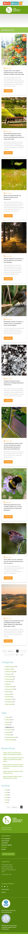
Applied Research (10, 666)
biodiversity (8, 727)
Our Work (4, 843)
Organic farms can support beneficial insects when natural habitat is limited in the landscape (14, 72)
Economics (8, 674)
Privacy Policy (5, 889)
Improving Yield (9, 689)
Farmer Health (9, 679)
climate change (9, 739)
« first (4, 651)
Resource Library (6, 845)
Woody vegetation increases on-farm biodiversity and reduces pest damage (14, 260)
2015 (6, 792)
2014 (6, 795)
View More (8, 90)
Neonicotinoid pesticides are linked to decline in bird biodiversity (12, 197)
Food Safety (8, 681)
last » (22, 654)
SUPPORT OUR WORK (8, 854)
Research (4, 847)
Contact (22, 1)
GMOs (7, 684)
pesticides (8, 719)
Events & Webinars (13, 1)
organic (7, 722)
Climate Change (9, 671)
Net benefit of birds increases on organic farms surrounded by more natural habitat (13, 323)
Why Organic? (5, 838)
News (5, 1)
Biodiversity (8, 669)
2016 (6, 790)
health (7, 724)
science (7, 717)
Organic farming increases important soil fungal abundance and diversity (14, 382)
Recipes (3, 849)
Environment (8, 676)
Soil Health (8, 696)
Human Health (9, 686)
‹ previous (10, 651)
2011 (6, 802)
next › (17, 654)
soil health (8, 734)
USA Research (9, 701)
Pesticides (8, 694)
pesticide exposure (10, 737)
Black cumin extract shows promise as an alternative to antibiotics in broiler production (13, 766)
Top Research (9, 699)
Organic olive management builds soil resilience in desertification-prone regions (13, 759)
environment (8, 729)
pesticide (7, 732)
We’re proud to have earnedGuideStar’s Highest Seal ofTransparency (9, 927)
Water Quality (9, 704)
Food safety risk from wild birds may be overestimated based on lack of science (13, 561)
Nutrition (7, 691)
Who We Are (5, 840)
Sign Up (15, 3)
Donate (7, 3)
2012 (6, 800)
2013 (6, 797)
